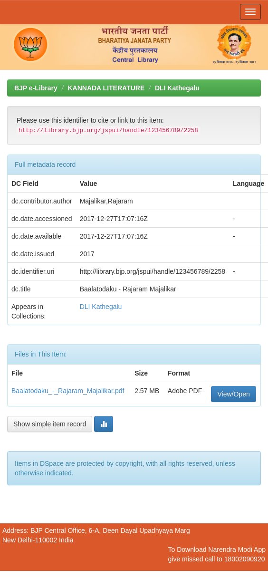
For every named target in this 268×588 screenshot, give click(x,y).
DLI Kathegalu (177, 88)
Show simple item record (49, 424)
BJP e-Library (35, 88)
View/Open (233, 394)
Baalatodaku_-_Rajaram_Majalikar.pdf (67, 391)
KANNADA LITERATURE (105, 88)
